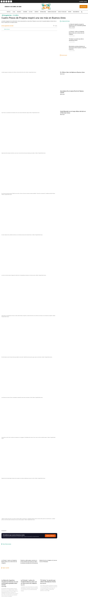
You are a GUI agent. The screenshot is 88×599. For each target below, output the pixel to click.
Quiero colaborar (50, 535)
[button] (81, 11)
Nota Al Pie (23, 584)
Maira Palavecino (43, 582)
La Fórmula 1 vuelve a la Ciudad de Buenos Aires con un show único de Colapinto (29, 581)
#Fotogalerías (6, 15)
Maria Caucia (7, 29)
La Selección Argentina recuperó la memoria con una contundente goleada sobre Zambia (9, 582)
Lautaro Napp (3, 585)
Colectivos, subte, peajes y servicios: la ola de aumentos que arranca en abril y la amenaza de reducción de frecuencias (28, 561)
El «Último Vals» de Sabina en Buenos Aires (72, 72)
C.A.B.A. (16, 15)
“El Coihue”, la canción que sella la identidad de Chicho (48, 580)
